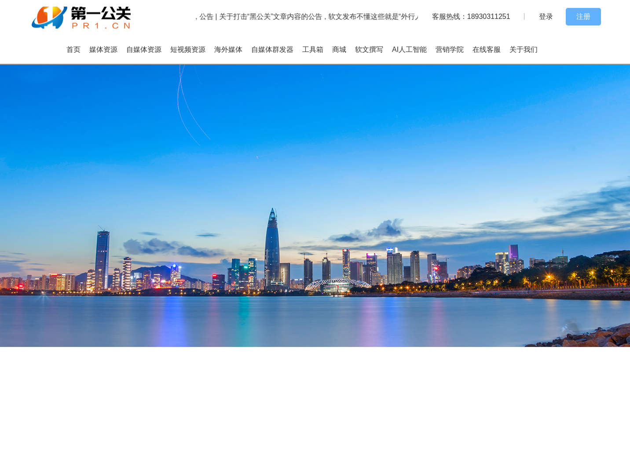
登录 (546, 16)
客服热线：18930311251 (471, 16)
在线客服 (486, 49)
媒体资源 (103, 49)
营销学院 (450, 49)
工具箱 (312, 49)
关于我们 (523, 49)
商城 (339, 49)
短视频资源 (187, 49)
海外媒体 (228, 49)
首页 (73, 49)
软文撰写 (369, 49)
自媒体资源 (143, 49)
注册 (583, 16)
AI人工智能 (409, 49)
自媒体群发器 (272, 49)
